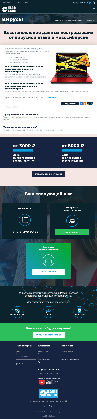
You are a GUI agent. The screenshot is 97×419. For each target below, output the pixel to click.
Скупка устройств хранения (22, 363)
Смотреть (51, 97)
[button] (90, 2)
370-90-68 (80, 3)
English (51, 406)
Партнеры (67, 345)
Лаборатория (24, 345)
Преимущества (67, 351)
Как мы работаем (45, 354)
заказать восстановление (48, 335)
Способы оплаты (44, 351)
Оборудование (21, 354)
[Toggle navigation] (94, 9)
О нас (18, 351)
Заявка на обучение (69, 362)
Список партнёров (68, 354)
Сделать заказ (43, 362)
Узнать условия (48, 272)
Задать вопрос (72, 232)
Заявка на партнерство (70, 359)
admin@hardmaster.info (48, 373)
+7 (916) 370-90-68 (24, 232)
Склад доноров (22, 357)
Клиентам (44, 345)
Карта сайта (48, 415)
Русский (45, 406)
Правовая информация (48, 416)
